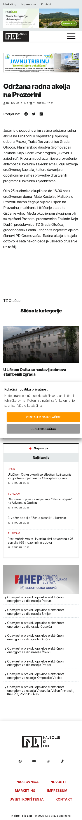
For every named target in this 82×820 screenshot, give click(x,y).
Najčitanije (41, 457)
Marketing (9, 4)
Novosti (58, 782)
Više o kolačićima (29, 405)
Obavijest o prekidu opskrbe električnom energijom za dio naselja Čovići (35, 650)
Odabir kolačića (43, 429)
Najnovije (37, 448)
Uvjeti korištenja (27, 799)
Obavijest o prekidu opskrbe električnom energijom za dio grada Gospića (35, 624)
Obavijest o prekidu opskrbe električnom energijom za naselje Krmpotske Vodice (35, 676)
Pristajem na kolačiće (43, 417)
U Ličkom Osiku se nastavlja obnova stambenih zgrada (34, 372)
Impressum (28, 4)
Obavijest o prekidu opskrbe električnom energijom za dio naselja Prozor (35, 663)
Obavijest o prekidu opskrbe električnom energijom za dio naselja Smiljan (35, 611)
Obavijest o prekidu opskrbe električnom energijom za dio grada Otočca (35, 637)
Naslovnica (27, 782)
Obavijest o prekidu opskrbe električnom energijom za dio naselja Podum (35, 599)
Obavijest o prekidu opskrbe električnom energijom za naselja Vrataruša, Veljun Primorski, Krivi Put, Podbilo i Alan (40, 690)
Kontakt (46, 4)
